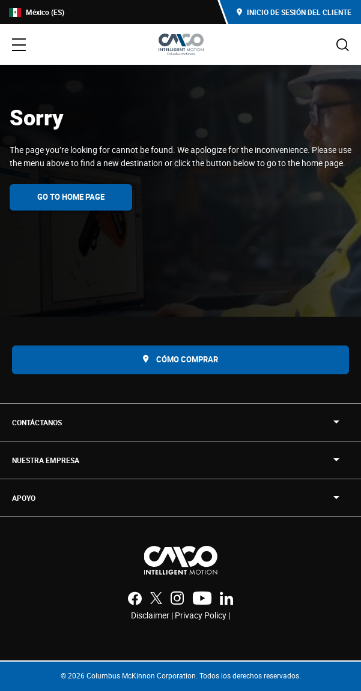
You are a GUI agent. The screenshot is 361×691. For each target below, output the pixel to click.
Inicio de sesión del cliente (294, 12)
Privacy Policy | (202, 615)
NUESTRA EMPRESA (45, 460)
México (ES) (36, 12)
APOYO (23, 498)
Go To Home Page (71, 196)
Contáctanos (37, 422)
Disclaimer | (153, 615)
